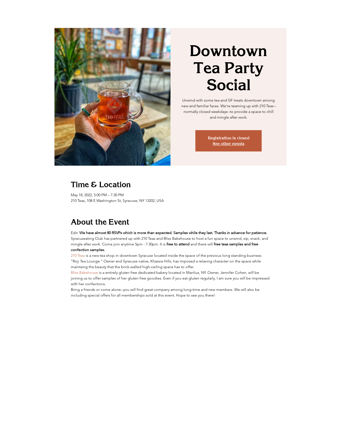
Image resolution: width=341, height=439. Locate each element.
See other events (228, 143)
